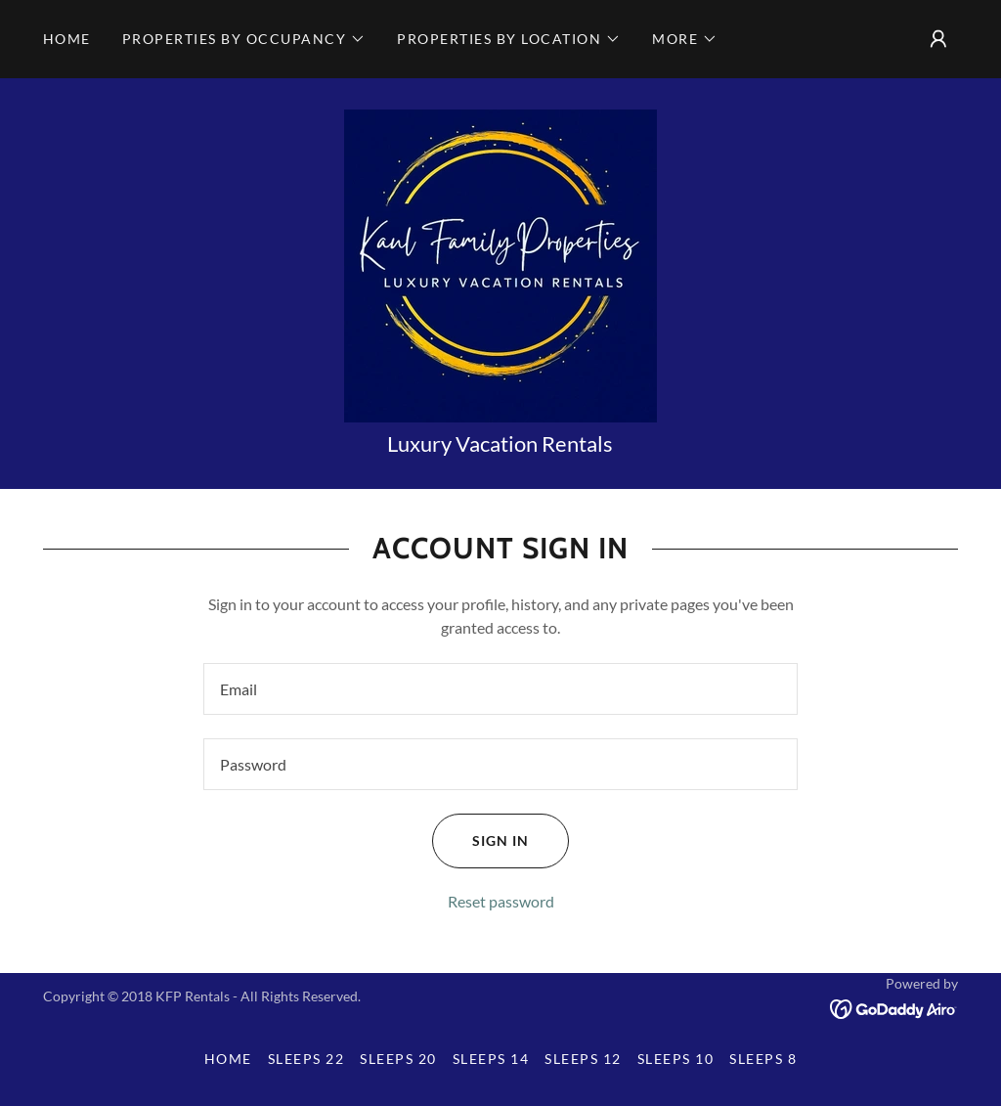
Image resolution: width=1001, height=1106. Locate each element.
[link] (500, 263)
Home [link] (67, 38)
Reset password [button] (501, 901)
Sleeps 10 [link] (675, 1058)
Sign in (480, 841)
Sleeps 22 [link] (306, 1058)
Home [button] (228, 1058)
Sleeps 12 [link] (582, 1058)
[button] (244, 39)
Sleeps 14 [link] (491, 1058)
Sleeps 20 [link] (398, 1058)
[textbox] (500, 689)
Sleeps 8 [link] (763, 1058)
